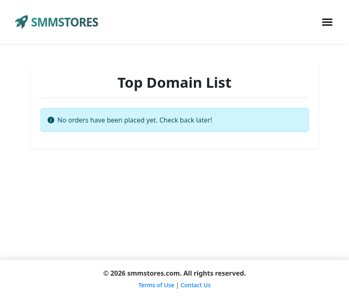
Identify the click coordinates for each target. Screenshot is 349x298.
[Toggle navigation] (327, 22)
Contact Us (196, 285)
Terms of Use (156, 285)
